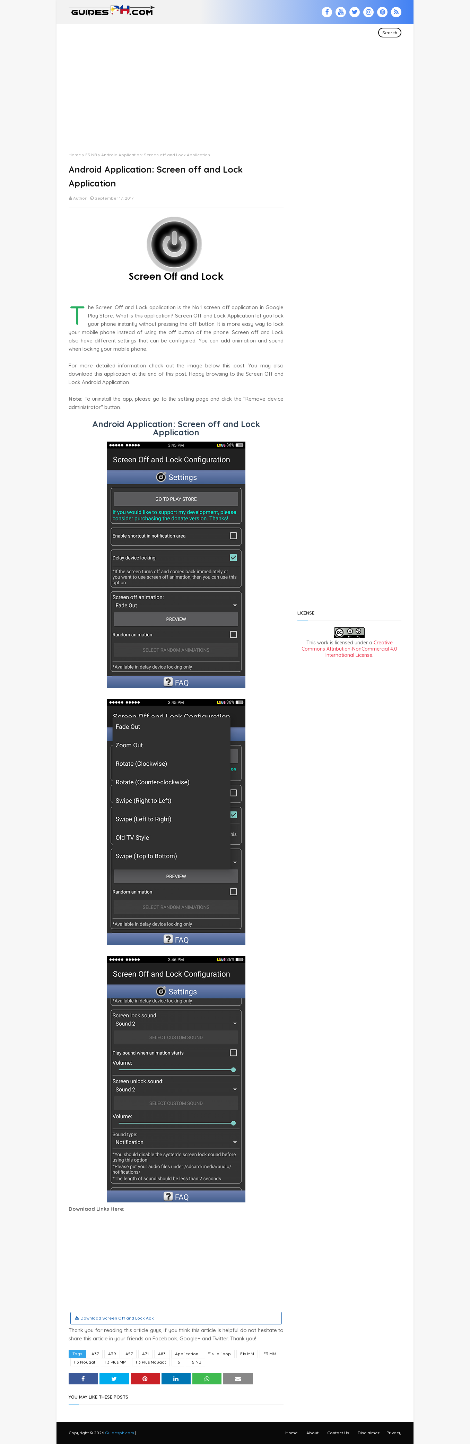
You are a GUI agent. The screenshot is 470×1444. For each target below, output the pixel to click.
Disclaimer (369, 1432)
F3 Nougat (84, 1362)
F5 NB (91, 154)
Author (80, 198)
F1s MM (247, 1353)
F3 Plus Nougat (151, 1362)
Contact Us (338, 1432)
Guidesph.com (119, 1432)
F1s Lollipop (219, 1353)
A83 (162, 1353)
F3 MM (269, 1353)
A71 (145, 1353)
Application (186, 1353)
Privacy (393, 1432)
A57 (129, 1353)
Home (75, 154)
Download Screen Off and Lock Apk (117, 1318)
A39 (112, 1353)
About (312, 1432)
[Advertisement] (235, 89)
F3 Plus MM (116, 1362)
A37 (95, 1353)
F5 (177, 1362)
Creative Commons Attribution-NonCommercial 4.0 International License (349, 649)
